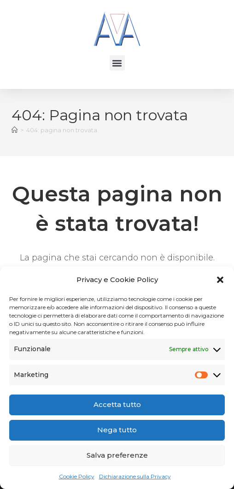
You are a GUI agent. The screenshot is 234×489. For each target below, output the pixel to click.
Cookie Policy (76, 476)
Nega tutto (117, 429)
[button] (220, 279)
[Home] (15, 130)
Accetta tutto (117, 404)
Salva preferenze (117, 455)
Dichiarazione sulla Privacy (135, 476)
